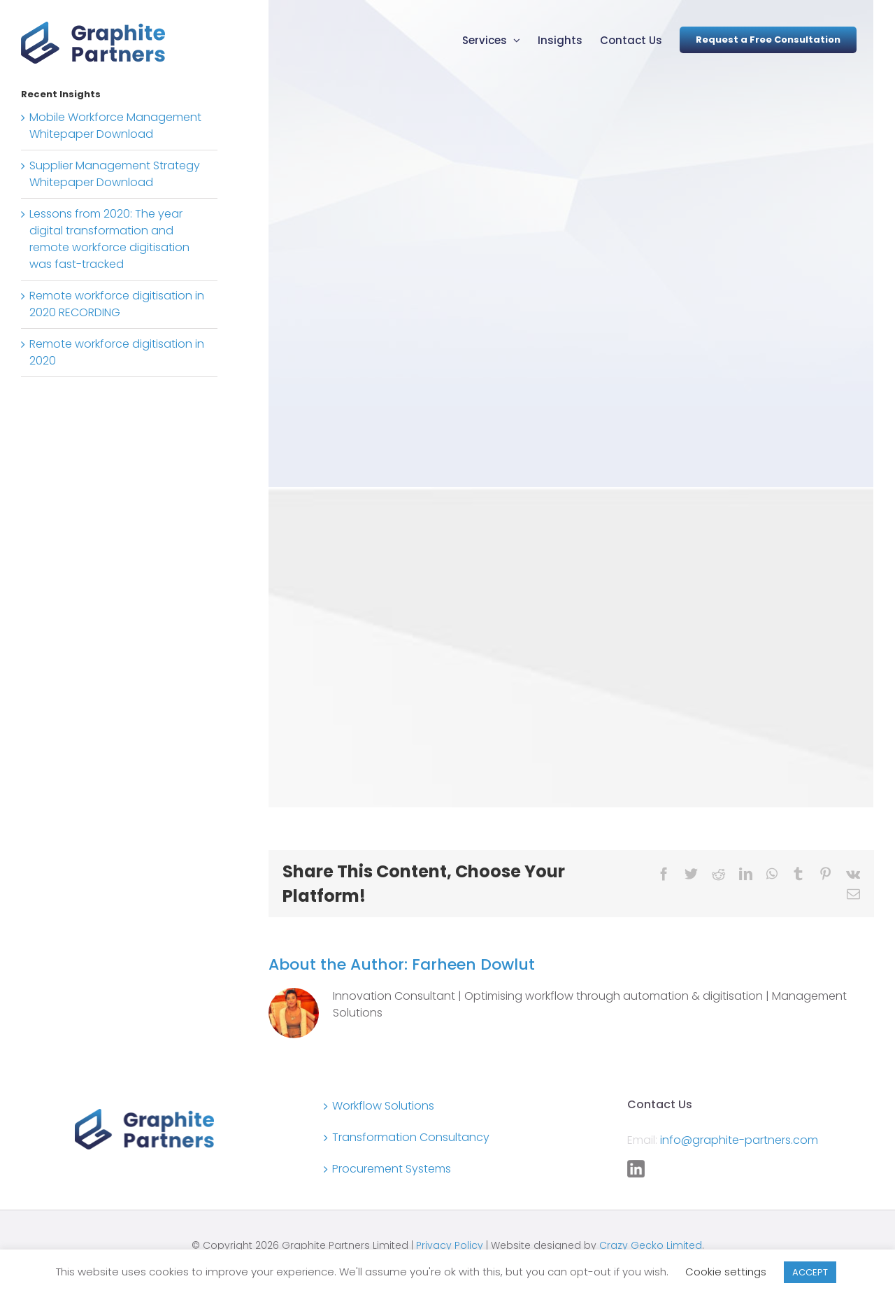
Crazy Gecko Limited (650, 1245)
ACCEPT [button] (810, 1272)
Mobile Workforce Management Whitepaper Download (115, 125)
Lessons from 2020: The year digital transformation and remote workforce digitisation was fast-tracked (109, 239)
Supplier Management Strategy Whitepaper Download (114, 173)
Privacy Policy (449, 1245)
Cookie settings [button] (725, 1271)
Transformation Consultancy (410, 1137)
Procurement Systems (391, 1169)
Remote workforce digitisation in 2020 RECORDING (116, 304)
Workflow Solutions (383, 1106)
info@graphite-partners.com (739, 1140)
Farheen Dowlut (473, 964)
